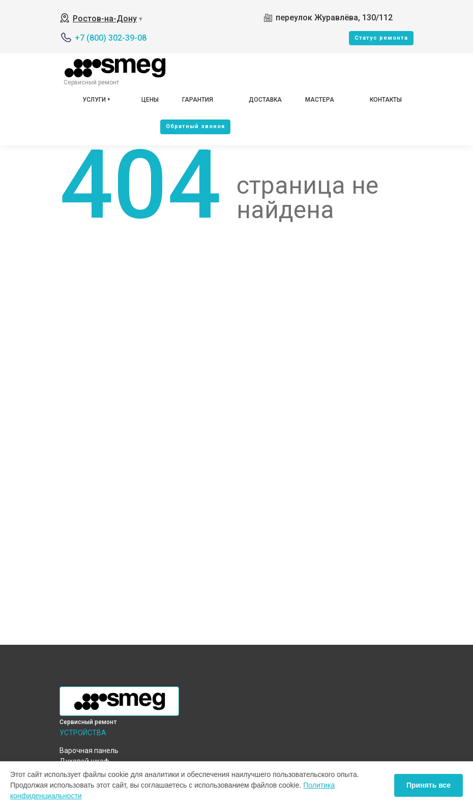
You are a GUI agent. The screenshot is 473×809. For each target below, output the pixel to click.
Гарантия (197, 99)
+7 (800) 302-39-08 (110, 38)
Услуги (94, 99)
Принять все (428, 785)
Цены (150, 99)
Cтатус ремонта (381, 38)
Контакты (386, 99)
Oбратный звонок (195, 126)
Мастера (319, 99)
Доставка (265, 99)
